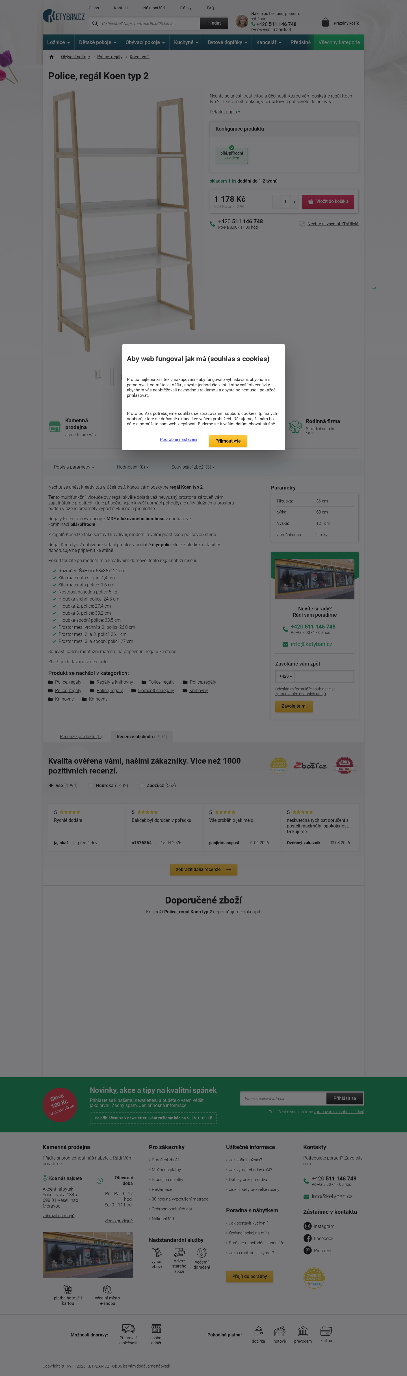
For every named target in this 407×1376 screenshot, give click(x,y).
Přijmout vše (228, 441)
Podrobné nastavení (178, 439)
